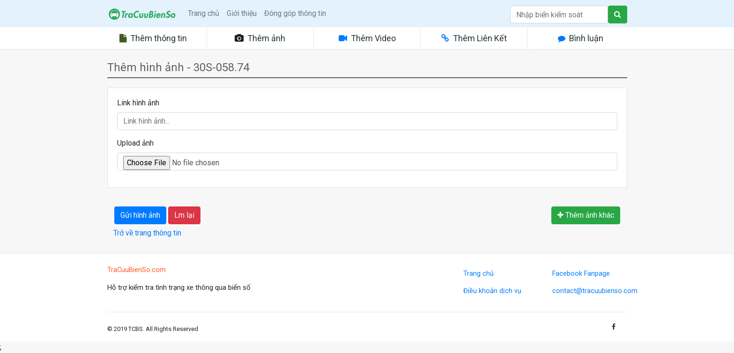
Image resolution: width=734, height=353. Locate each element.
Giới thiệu (242, 13)
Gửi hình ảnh (140, 215)
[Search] (559, 14)
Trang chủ (203, 13)
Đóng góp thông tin (295, 13)
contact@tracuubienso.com (595, 291)
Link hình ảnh (138, 102)
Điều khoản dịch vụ (492, 291)
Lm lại (184, 215)
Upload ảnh (135, 143)
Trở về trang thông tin (147, 232)
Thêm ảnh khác (585, 215)
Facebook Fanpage (581, 274)
